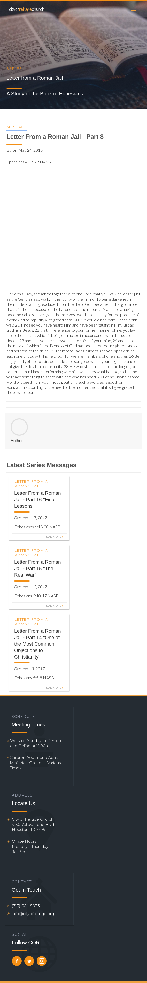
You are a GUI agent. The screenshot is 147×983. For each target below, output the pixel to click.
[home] (25, 9)
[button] (133, 9)
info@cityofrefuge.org (33, 913)
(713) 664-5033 (26, 905)
